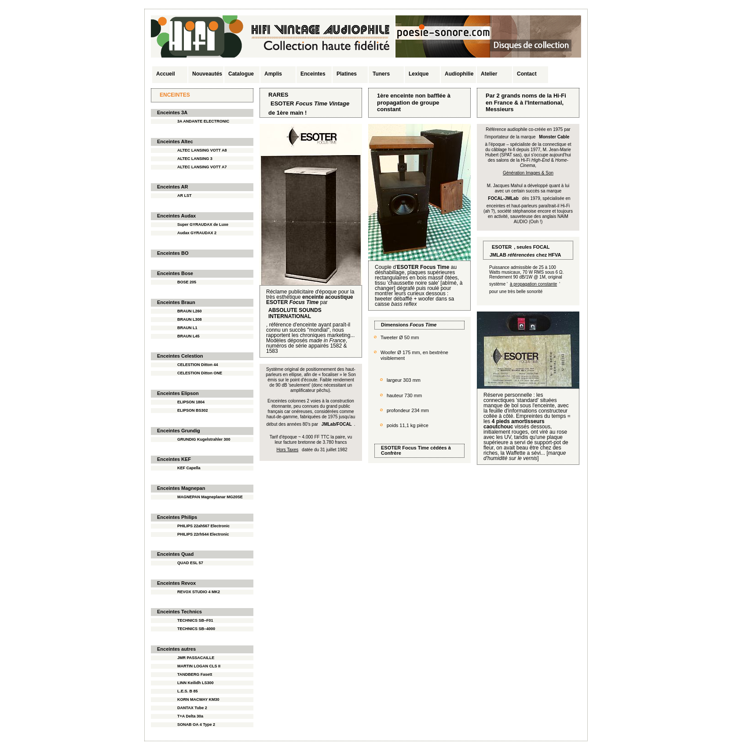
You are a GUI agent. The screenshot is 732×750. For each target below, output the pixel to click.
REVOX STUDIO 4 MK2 (198, 592)
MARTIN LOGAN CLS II (198, 666)
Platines (347, 74)
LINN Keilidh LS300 (195, 683)
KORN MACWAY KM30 (198, 699)
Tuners (381, 74)
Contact (527, 74)
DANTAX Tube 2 (192, 708)
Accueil (165, 74)
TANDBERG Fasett (194, 674)
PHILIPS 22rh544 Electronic (203, 534)
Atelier (489, 74)
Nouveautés (207, 74)
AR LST (184, 195)
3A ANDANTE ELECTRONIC (203, 121)
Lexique (418, 74)
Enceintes (313, 74)
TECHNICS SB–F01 (195, 620)
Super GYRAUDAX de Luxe (202, 224)
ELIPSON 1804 (191, 402)
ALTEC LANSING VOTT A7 (202, 167)
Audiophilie (459, 74)
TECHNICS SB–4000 (196, 629)
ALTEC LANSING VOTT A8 (202, 150)
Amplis (273, 74)
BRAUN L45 (188, 336)
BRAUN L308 (189, 319)
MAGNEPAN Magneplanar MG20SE (210, 497)
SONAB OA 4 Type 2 (196, 724)
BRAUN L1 (187, 328)
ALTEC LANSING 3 (194, 158)
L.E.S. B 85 (187, 691)
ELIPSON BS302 (192, 410)
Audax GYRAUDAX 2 (196, 233)
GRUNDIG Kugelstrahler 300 (204, 439)
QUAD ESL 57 (190, 563)
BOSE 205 (186, 282)
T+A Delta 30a (190, 716)
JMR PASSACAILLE (195, 658)
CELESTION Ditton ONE (199, 373)
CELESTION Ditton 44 (197, 364)
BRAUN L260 (189, 311)
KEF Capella (189, 468)
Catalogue (241, 74)
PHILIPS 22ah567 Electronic (203, 526)
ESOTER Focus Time (405, 447)
